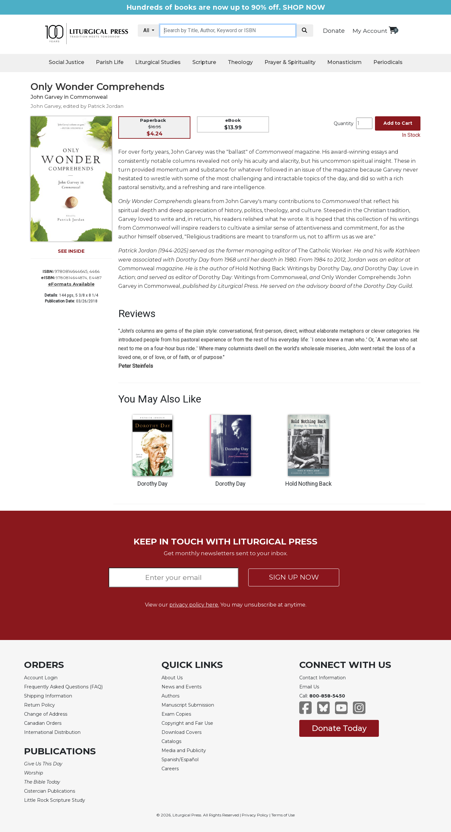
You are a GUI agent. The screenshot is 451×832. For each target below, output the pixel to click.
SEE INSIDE (71, 251)
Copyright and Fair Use (187, 723)
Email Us (309, 687)
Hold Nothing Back (308, 483)
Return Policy (39, 705)
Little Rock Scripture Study (54, 800)
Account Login (41, 678)
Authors (170, 696)
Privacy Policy (255, 815)
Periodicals (388, 62)
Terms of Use (283, 815)
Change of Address (45, 714)
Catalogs (171, 741)
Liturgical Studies (158, 62)
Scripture (204, 62)
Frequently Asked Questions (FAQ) (63, 687)
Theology (240, 62)
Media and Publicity (183, 750)
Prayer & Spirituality (290, 62)
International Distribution (52, 732)
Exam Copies (176, 714)
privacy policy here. (194, 605)
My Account (370, 30)
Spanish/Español (180, 759)
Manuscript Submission (187, 705)
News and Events (181, 687)
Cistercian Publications (49, 791)
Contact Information (322, 678)
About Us (172, 678)
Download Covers (181, 732)
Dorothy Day (152, 483)
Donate (334, 30)
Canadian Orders (42, 723)
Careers (170, 769)
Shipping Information (48, 696)
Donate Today (339, 728)
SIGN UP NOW (294, 577)
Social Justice (66, 62)
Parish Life (109, 62)
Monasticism (344, 62)
